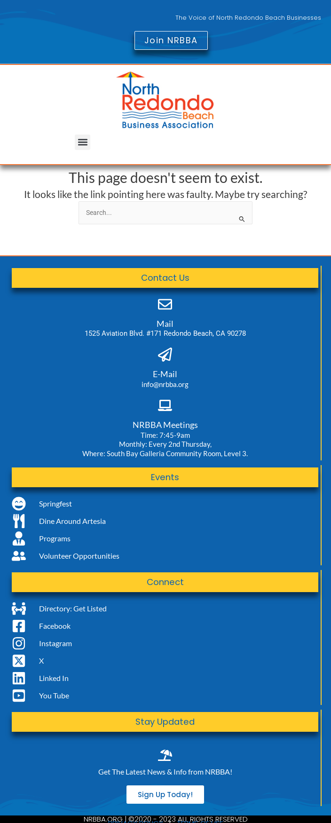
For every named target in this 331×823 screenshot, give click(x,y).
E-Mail (165, 374)
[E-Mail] (165, 355)
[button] (82, 142)
